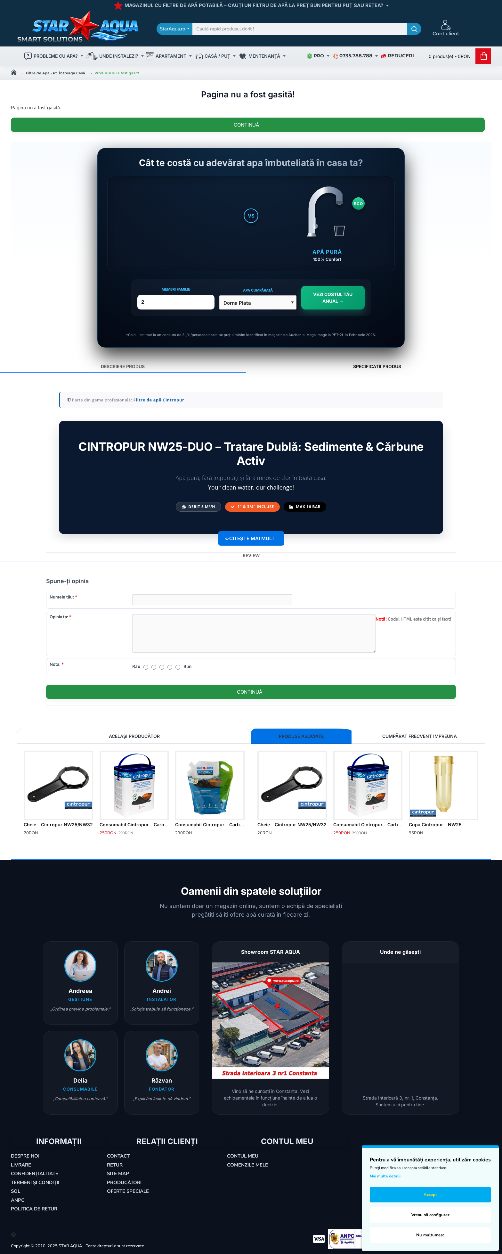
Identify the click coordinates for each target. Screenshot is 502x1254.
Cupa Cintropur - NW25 (435, 824)
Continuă (246, 125)
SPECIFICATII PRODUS (377, 363)
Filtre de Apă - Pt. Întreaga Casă (55, 73)
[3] (161, 667)
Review (251, 552)
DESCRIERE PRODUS (123, 363)
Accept (430, 1195)
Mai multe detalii (385, 1176)
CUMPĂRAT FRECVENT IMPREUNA (355, 736)
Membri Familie (176, 286)
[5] (177, 667)
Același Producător (49, 736)
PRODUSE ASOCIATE (279, 736)
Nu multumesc (430, 1235)
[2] (153, 667)
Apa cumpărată (258, 287)
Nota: (55, 664)
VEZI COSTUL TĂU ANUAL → (332, 294)
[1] (145, 667)
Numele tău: (62, 593)
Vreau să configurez (430, 1215)
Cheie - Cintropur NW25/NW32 (58, 824)
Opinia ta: (59, 616)
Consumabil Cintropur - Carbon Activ (134, 824)
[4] (169, 667)
